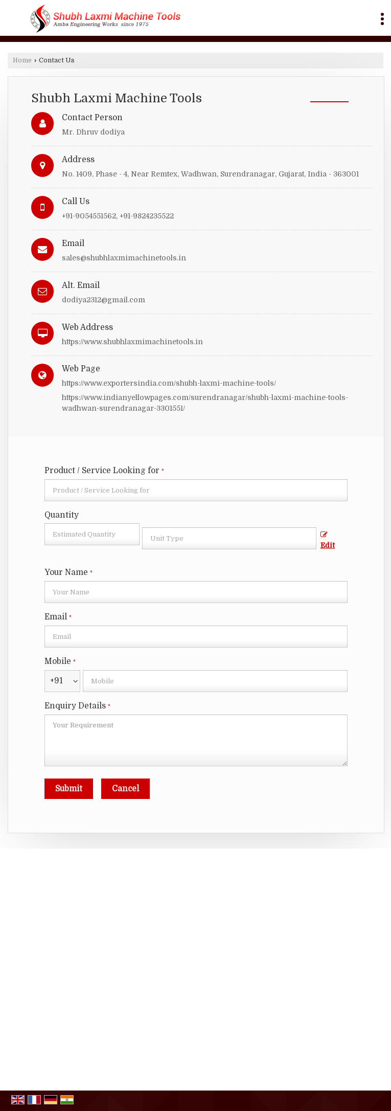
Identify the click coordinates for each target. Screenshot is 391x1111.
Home (22, 60)
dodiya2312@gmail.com (103, 300)
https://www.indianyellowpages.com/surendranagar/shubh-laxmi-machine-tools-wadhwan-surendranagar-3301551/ (205, 402)
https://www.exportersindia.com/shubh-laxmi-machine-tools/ (169, 383)
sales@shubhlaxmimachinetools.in (124, 258)
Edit (327, 540)
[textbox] (229, 538)
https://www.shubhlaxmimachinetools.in (132, 342)
